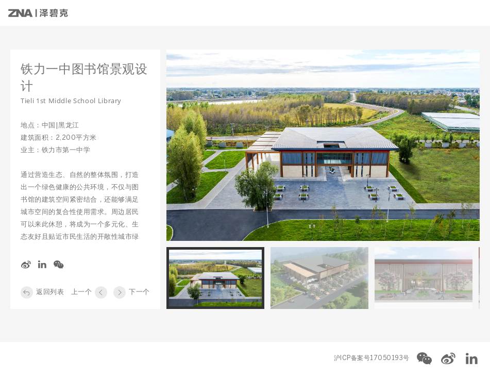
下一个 (139, 292)
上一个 (81, 292)
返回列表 (50, 292)
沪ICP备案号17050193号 (372, 358)
